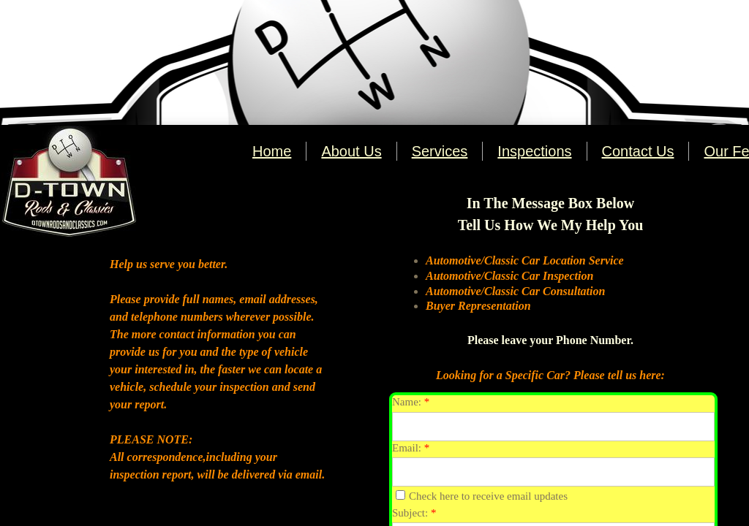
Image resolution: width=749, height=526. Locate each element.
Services (440, 151)
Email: (410, 448)
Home (271, 151)
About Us (351, 151)
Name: (410, 402)
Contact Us (638, 151)
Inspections (534, 151)
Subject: (414, 513)
